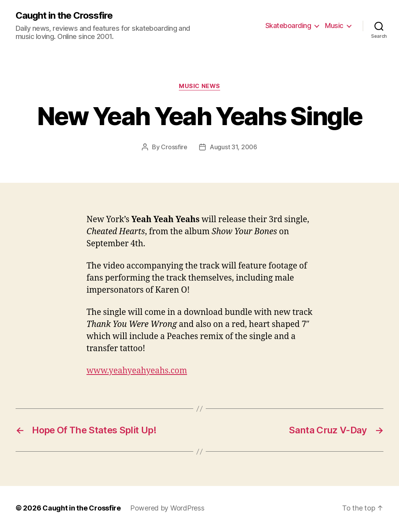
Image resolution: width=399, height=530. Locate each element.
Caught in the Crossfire (64, 15)
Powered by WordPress (167, 508)
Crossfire (174, 147)
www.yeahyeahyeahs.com (137, 371)
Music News (199, 86)
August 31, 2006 (233, 147)
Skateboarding (288, 25)
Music (334, 25)
